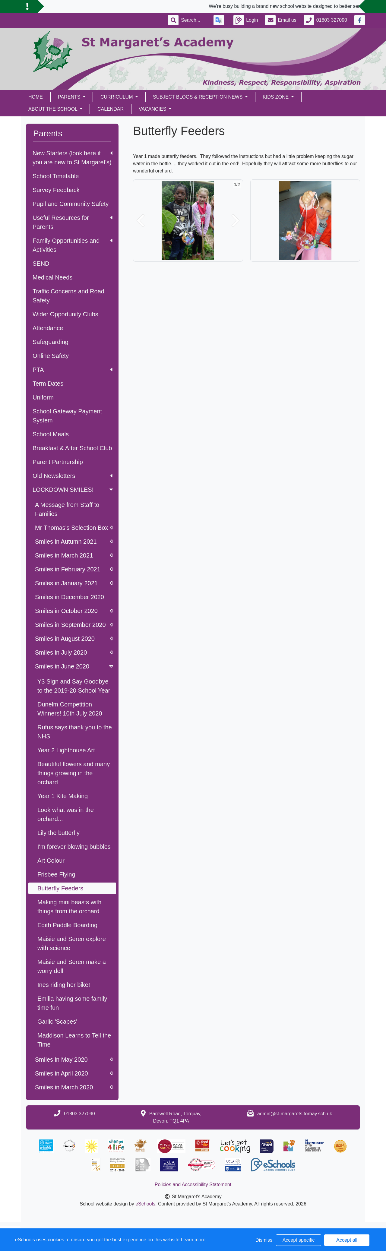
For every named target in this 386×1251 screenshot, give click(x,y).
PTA (72, 369)
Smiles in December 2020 (69, 597)
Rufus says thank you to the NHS (74, 732)
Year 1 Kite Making (62, 796)
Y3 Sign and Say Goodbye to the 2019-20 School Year (73, 686)
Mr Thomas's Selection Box (73, 527)
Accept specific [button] (299, 1240)
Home (35, 97)
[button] (140, 220)
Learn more (193, 1239)
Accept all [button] (346, 1240)
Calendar (110, 109)
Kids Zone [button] (276, 97)
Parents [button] (70, 97)
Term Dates (48, 383)
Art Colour (51, 860)
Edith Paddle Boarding (67, 925)
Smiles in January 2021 (73, 583)
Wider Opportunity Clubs (65, 314)
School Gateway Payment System (67, 416)
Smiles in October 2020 (73, 611)
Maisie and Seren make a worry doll (71, 966)
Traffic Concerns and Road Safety (68, 296)
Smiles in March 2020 (73, 1087)
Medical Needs (52, 277)
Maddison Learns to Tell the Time (74, 1040)
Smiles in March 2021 (73, 555)
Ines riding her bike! (63, 984)
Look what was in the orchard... (65, 814)
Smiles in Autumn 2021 (73, 541)
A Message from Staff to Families (67, 509)
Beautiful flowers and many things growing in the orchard (73, 773)
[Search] (194, 20)
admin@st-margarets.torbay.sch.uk (294, 1113)
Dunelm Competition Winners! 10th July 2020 (69, 709)
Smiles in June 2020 (74, 666)
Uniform (43, 397)
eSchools (145, 1203)
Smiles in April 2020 (73, 1073)
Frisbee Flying (56, 874)
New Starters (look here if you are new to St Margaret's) (72, 158)
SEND (41, 263)
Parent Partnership (58, 462)
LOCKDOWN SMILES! (73, 489)
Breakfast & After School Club (72, 448)
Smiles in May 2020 (73, 1059)
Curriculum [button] (117, 97)
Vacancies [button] (153, 109)
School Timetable (56, 176)
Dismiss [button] (263, 1240)
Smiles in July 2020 (73, 652)
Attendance (48, 328)
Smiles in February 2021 (73, 569)
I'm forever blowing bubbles (74, 846)
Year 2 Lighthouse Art (66, 750)
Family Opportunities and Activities (72, 245)
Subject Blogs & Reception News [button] (198, 97)
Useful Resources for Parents (72, 222)
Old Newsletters (72, 475)
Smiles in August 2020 (73, 638)
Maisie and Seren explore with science (71, 943)
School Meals (51, 434)
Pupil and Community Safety (71, 204)
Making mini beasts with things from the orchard (69, 907)
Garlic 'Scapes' (57, 1021)
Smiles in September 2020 (73, 624)
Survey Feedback (56, 190)
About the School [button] (53, 109)
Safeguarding (50, 342)
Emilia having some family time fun (72, 1003)
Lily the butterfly (58, 832)
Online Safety (51, 355)
